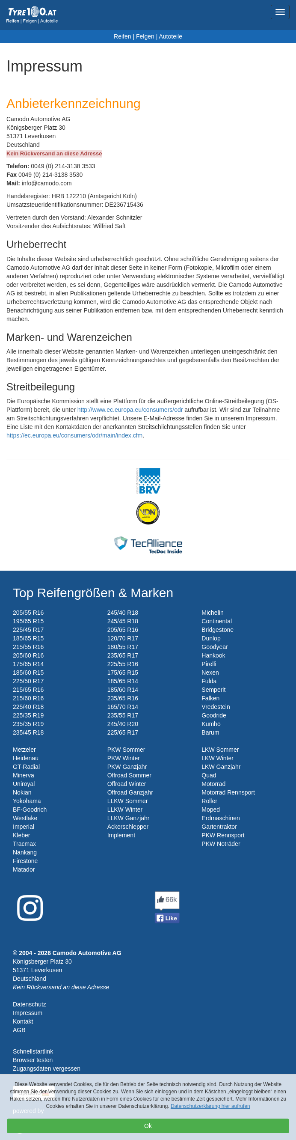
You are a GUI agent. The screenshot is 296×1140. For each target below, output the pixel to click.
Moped (210, 809)
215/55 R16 (28, 646)
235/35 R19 (28, 723)
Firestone (25, 860)
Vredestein (215, 706)
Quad (208, 775)
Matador (24, 869)
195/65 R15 (28, 621)
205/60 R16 (28, 655)
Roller (209, 801)
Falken (210, 698)
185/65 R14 (122, 681)
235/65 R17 (122, 655)
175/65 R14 (28, 664)
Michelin (212, 612)
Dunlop (210, 638)
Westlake (25, 818)
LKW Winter (217, 758)
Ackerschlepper (128, 826)
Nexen (210, 672)
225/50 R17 (28, 681)
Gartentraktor (219, 826)
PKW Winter (123, 758)
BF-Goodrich (30, 809)
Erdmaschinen (220, 818)
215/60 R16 (28, 698)
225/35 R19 (28, 715)
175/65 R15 (122, 672)
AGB (19, 1030)
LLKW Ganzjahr (128, 818)
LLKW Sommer (127, 801)
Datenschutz (29, 1004)
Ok (148, 1125)
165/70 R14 (122, 706)
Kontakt (23, 1021)
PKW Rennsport (222, 835)
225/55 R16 (122, 664)
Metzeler (24, 749)
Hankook (213, 655)
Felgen (145, 36)
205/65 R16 (122, 629)
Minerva (23, 775)
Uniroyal (24, 783)
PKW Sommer (126, 749)
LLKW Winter (124, 809)
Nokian (22, 792)
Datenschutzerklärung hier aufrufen (210, 1106)
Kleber (21, 835)
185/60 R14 (122, 689)
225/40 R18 (28, 706)
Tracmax (24, 843)
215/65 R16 (28, 689)
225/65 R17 (122, 732)
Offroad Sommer (129, 775)
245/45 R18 (122, 621)
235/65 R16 (122, 698)
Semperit (213, 689)
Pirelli (208, 664)
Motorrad (213, 783)
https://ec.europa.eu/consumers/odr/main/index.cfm (74, 435)
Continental (216, 621)
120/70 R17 (122, 638)
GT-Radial (26, 766)
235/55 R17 (122, 715)
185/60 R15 (28, 672)
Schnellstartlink (33, 1051)
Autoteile (170, 36)
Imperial (23, 826)
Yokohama (27, 801)
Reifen (122, 36)
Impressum (27, 1012)
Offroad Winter (126, 783)
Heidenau (25, 758)
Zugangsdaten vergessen (46, 1068)
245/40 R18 (122, 612)
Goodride (213, 715)
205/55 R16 (28, 612)
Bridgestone (217, 629)
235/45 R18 (28, 732)
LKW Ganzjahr (220, 766)
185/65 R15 (28, 638)
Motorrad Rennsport (228, 792)
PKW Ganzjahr (127, 766)
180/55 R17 (122, 646)
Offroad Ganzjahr (130, 792)
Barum (210, 732)
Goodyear (214, 646)
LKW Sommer (220, 749)
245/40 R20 (122, 723)
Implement (121, 835)
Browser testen (33, 1060)
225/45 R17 (28, 629)
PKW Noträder (220, 843)
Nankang (25, 852)
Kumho (210, 723)
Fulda (208, 681)
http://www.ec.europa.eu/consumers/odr (130, 409)
